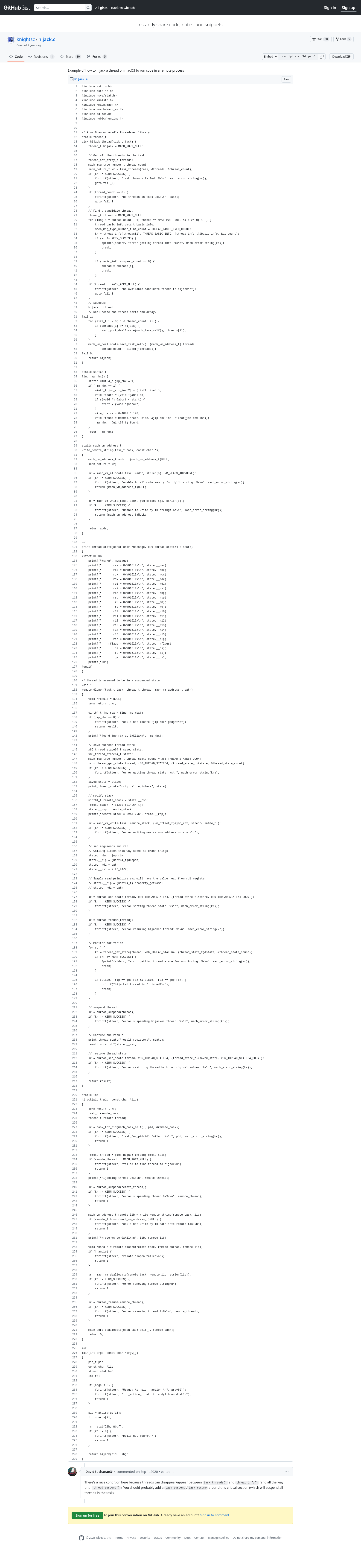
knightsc (26, 39)
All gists (101, 8)
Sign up (348, 7)
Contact (199, 1538)
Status (158, 1538)
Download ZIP (341, 56)
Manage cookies (218, 1538)
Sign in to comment (214, 1515)
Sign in (330, 7)
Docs (187, 1538)
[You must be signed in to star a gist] (321, 39)
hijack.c (46, 39)
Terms (119, 1538)
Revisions (41, 56)
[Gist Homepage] (17, 7)
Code (16, 56)
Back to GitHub (123, 8)
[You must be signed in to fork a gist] (343, 39)
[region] (180, 773)
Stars (71, 56)
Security (145, 1538)
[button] (322, 56)
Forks (97, 56)
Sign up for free (87, 1515)
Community (173, 1538)
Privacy (131, 1538)
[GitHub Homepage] (81, 1538)
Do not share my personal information (257, 1538)
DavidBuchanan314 (100, 1471)
